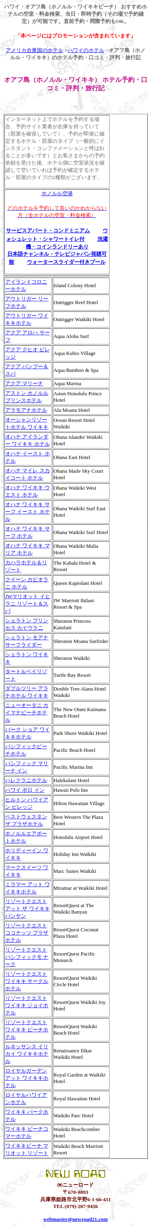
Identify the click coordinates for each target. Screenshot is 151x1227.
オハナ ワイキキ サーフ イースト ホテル (27, 511)
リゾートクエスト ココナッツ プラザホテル (26, 932)
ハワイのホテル (86, 50)
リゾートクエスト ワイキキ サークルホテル (26, 981)
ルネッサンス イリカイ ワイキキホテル (26, 1053)
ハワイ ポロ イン (25, 790)
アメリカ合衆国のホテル (34, 50)
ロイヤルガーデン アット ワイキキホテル (26, 1078)
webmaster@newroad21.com (75, 1219)
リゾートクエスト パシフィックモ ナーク (26, 957)
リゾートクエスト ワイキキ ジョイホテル (26, 1005)
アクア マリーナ (24, 383)
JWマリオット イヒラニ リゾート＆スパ (27, 603)
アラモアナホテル (26, 410)
